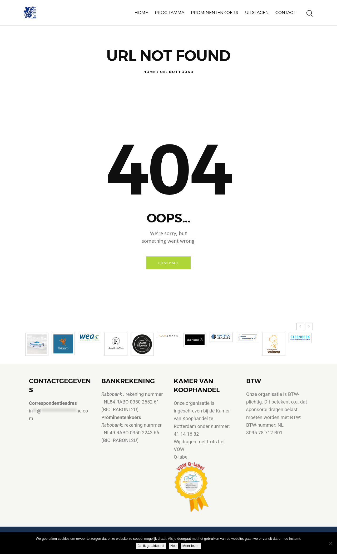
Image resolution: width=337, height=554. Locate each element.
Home (149, 71)
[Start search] (309, 14)
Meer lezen (192, 547)
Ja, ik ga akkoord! (152, 547)
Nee (175, 547)
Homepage (168, 263)
